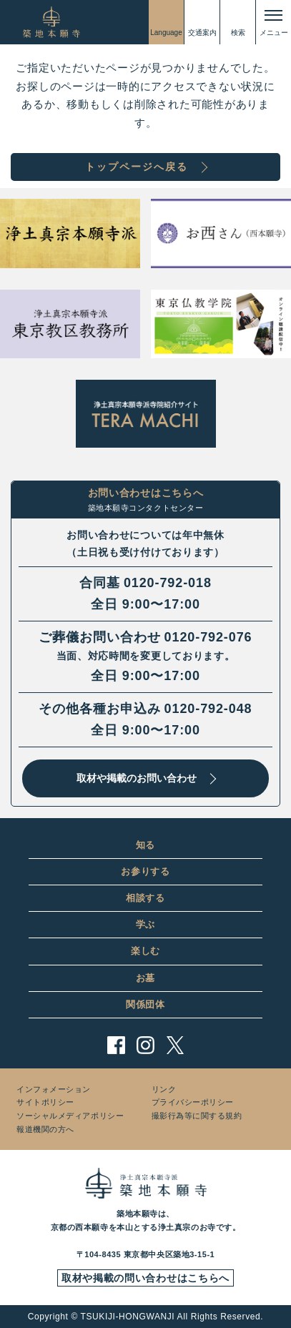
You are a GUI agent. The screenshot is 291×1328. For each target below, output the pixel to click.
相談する (145, 897)
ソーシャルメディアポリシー (70, 1115)
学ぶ (145, 924)
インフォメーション (53, 1089)
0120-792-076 (208, 637)
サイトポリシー (45, 1102)
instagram (145, 1045)
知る (145, 845)
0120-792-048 (208, 709)
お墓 (145, 978)
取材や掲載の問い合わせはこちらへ (145, 1278)
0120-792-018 (168, 583)
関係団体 (145, 1004)
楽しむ (145, 950)
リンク (164, 1089)
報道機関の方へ (45, 1129)
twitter (175, 1045)
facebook (116, 1045)
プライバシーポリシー (193, 1102)
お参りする (145, 871)
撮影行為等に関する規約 (197, 1115)
